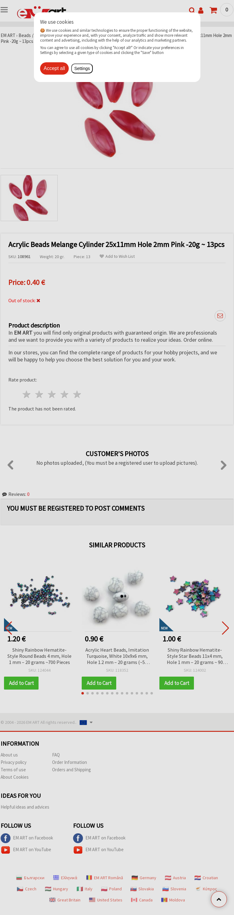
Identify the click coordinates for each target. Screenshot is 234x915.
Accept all (54, 68)
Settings (82, 68)
